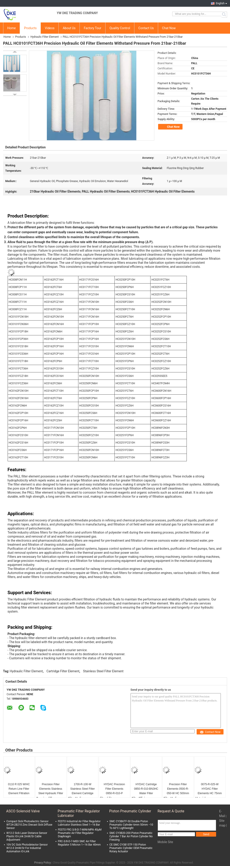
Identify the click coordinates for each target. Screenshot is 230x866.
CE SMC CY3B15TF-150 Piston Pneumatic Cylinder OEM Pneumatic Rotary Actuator (131, 848)
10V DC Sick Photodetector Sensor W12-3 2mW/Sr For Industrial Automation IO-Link (27, 848)
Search (224, 15)
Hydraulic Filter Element (44, 36)
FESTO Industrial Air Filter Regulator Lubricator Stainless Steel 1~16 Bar (79, 823)
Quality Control (120, 28)
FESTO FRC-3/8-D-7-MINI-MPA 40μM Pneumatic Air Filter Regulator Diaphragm (80, 833)
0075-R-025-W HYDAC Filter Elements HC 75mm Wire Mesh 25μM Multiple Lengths (210, 789)
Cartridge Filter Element (63, 671)
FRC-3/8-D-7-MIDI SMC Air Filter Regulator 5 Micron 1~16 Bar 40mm (79, 843)
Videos (49, 28)
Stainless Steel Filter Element (103, 671)
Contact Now (210, 732)
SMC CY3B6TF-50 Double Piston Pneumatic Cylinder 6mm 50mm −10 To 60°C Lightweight (131, 825)
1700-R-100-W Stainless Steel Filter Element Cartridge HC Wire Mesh (82, 789)
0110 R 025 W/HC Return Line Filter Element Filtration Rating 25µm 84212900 (19, 789)
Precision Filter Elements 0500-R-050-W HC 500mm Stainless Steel (178, 789)
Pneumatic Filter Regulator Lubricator (79, 813)
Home (11, 28)
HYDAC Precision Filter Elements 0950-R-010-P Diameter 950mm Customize (114, 789)
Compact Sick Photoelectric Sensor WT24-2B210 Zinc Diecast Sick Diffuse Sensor (29, 825)
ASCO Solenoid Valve (23, 811)
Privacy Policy (42, 862)
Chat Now (169, 28)
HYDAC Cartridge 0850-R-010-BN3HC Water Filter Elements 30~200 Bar (146, 789)
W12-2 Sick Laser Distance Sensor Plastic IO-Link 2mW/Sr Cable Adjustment (26, 836)
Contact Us (146, 28)
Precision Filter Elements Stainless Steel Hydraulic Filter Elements (50, 789)
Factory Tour (92, 28)
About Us (69, 28)
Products (30, 28)
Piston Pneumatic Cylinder (130, 811)
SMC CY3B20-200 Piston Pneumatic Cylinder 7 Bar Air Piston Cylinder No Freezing (131, 836)
